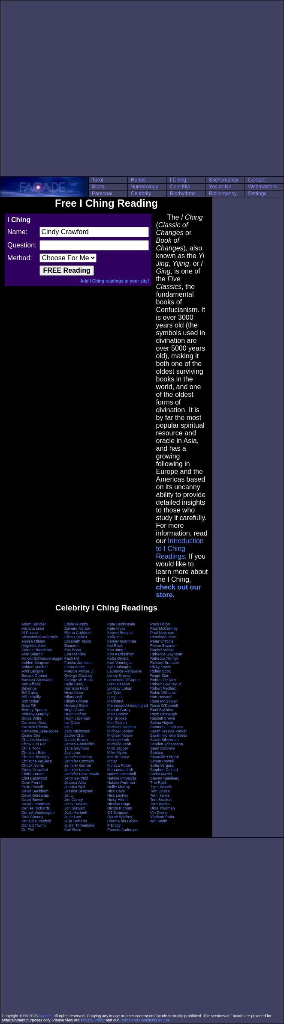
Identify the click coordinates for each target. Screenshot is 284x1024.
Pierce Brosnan (163, 645)
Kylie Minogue (119, 667)
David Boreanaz (35, 795)
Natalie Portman (121, 782)
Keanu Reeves (120, 633)
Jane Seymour (76, 748)
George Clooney (78, 675)
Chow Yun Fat (33, 744)
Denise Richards (35, 808)
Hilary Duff (73, 697)
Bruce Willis (31, 718)
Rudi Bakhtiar (161, 710)
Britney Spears (34, 710)
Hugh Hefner (75, 714)
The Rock (158, 782)
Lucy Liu (114, 697)
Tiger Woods (161, 787)
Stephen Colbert (164, 770)
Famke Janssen (78, 663)
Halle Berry (74, 684)
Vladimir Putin (162, 817)
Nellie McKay (118, 787)
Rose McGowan (164, 701)
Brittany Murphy (34, 714)
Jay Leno (72, 752)
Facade (45, 1016)
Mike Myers (117, 752)
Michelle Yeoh (119, 744)
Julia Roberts (75, 821)
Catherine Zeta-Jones (40, 731)
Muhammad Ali (120, 770)
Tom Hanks (159, 795)
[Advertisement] (87, 88)
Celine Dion (31, 735)
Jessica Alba (75, 782)
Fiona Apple (74, 667)
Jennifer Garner (77, 765)
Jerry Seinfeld (76, 778)
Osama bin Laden (122, 821)
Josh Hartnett (76, 812)
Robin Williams (163, 693)
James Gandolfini (79, 744)
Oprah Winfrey (119, 817)
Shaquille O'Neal (164, 757)
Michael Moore (120, 735)
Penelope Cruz (163, 637)
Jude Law (72, 817)
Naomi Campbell (121, 774)
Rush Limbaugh (163, 714)
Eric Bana (72, 650)
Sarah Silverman (164, 740)
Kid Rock (115, 645)
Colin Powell (32, 787)
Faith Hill (71, 658)
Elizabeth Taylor (77, 641)
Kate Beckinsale (121, 624)
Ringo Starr (160, 675)
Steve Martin (161, 774)
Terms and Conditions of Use (144, 1020)
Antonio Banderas (36, 650)
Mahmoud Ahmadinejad (127, 705)
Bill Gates (29, 693)
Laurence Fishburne (124, 671)
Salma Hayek (161, 722)
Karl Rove (73, 830)
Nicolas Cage (118, 804)
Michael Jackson (121, 727)
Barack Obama (34, 675)
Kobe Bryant (118, 658)
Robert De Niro (163, 680)
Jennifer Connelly (79, 761)
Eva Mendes (75, 654)
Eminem (71, 645)
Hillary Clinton (76, 701)
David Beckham (34, 791)
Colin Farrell (31, 782)
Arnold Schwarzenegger (42, 658)
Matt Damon (117, 714)
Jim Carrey (73, 800)
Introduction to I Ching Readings (179, 548)
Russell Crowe (162, 718)
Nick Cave (116, 791)
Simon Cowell (162, 761)
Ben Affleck (31, 684)
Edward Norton (77, 628)
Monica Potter (119, 765)
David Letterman (35, 804)
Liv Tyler (114, 693)
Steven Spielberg (165, 778)
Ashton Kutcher (34, 667)
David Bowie (32, 800)
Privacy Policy (93, 1020)
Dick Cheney (32, 817)
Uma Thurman (162, 808)
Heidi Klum (73, 693)
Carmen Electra (34, 727)
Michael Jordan (120, 731)
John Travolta (76, 804)
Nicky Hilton (117, 800)
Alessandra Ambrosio (39, 637)
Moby (112, 761)
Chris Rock (30, 748)
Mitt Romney (118, 757)
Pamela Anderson (122, 830)
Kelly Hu (114, 637)
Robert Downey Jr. (166, 684)
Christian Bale (33, 752)
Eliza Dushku (75, 637)
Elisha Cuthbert (77, 633)
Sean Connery (162, 748)
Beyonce (28, 688)
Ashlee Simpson (35, 663)
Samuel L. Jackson (166, 727)
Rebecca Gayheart (166, 654)
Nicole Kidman (119, 808)
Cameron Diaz (33, 722)
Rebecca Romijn (164, 658)
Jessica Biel (74, 787)
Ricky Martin (161, 667)
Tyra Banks (159, 804)
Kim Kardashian (121, 654)
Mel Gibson (117, 722)
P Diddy (114, 825)
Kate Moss (116, 628)
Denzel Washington (38, 812)
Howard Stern (76, 705)
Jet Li (69, 795)
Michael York (118, 740)
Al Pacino (29, 633)
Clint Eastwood (34, 778)
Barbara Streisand (37, 680)
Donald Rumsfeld (36, 821)
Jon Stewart (74, 808)
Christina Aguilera (36, 761)
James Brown (76, 740)
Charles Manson (35, 740)
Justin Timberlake (79, 825)
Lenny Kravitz (119, 675)
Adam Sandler (33, 624)
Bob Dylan (30, 701)
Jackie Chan (75, 735)
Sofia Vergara (162, 765)
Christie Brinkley (35, 757)
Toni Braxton (161, 800)
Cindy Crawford (34, 770)
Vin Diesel (158, 812)
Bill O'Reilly (31, 697)
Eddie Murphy (76, 624)
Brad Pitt (28, 705)
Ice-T (68, 727)
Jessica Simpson (79, 791)
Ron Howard (161, 697)
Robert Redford (163, 688)
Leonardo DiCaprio (123, 680)
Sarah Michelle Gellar (168, 735)
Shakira (156, 752)
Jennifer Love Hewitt (82, 774)
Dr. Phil (27, 830)
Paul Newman (162, 633)
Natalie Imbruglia (121, 778)
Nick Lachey (117, 795)
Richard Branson (164, 663)
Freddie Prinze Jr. (79, 671)
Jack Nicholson (77, 731)
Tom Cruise (160, 791)
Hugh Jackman (77, 718)
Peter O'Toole (161, 641)
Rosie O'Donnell (164, 705)
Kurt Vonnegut (119, 663)
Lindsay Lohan (120, 688)
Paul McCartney (164, 628)
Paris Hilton (160, 624)
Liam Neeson (118, 684)
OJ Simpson (117, 812)
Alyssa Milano (33, 641)
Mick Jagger (117, 748)
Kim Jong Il (117, 650)
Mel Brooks (117, 718)
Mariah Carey (118, 710)
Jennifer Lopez (77, 770)
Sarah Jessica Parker (168, 731)
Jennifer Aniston (78, 757)
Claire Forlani (33, 774)
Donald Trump (33, 825)
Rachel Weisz (162, 650)
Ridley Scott (160, 671)
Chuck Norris (32, 765)
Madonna (115, 701)
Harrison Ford (76, 688)
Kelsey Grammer (121, 641)
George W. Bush (78, 680)
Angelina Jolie (33, 645)
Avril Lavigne (32, 671)
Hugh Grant (74, 710)
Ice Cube (72, 722)
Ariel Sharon (32, 654)
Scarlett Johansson (166, 744)
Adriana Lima (32, 628)
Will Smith (158, 821)
